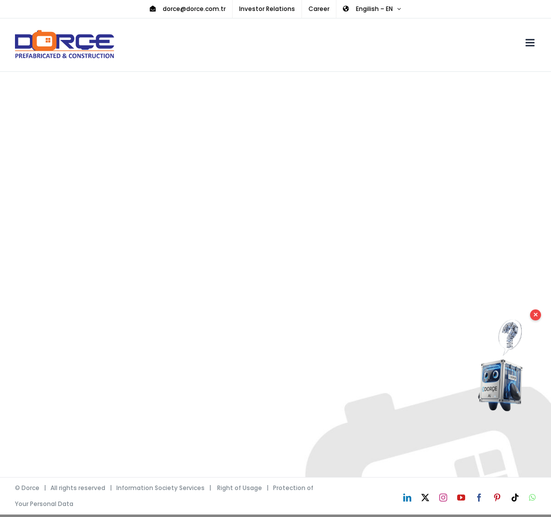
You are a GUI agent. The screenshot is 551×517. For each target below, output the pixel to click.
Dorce (30, 488)
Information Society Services (160, 488)
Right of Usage (239, 488)
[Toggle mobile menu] (531, 42)
